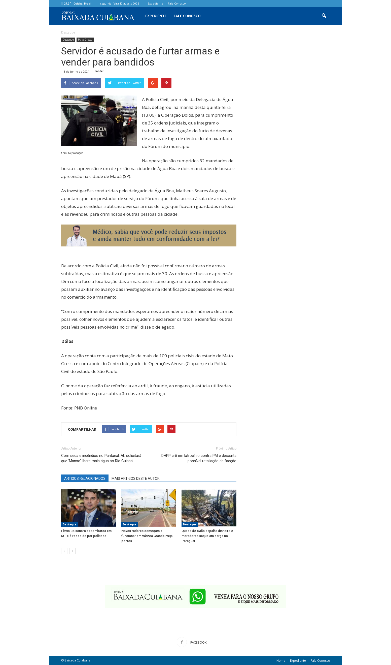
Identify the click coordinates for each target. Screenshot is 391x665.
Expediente (155, 3)
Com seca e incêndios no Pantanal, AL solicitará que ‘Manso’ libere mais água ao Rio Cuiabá (101, 458)
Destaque (68, 39)
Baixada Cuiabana (77, 660)
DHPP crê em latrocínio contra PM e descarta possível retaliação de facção (198, 458)
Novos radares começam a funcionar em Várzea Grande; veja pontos (146, 536)
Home (280, 660)
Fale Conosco (177, 3)
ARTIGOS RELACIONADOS (84, 479)
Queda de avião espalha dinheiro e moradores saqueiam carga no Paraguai (207, 536)
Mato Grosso (85, 39)
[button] (324, 16)
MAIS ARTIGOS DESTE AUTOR (136, 479)
